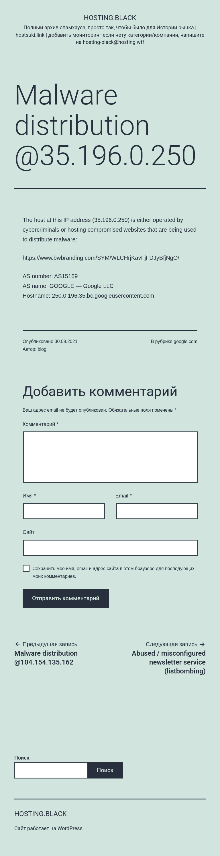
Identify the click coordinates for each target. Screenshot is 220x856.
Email (123, 496)
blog (42, 349)
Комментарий (40, 424)
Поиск (22, 758)
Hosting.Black (110, 18)
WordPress (69, 828)
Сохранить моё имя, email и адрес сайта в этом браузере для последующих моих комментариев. (113, 572)
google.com (185, 341)
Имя (29, 496)
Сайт (29, 532)
